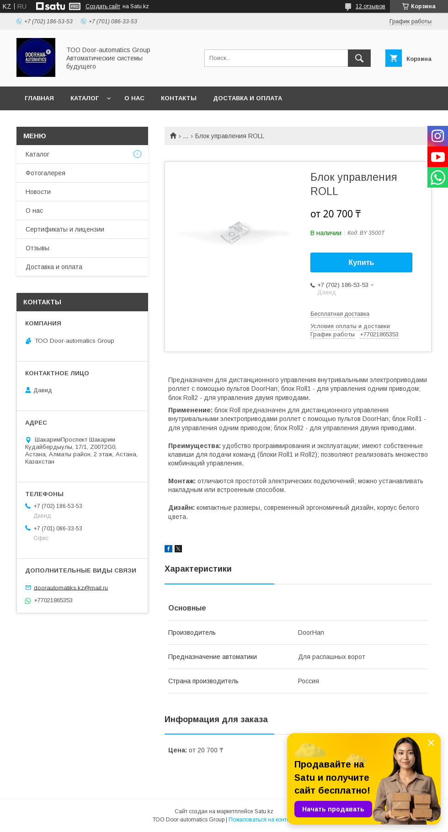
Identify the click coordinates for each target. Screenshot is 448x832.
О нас (134, 98)
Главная (39, 98)
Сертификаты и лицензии (65, 229)
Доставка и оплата (247, 98)
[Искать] (359, 58)
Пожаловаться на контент (262, 819)
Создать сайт (102, 6)
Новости (38, 191)
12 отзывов (370, 6)
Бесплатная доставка (339, 313)
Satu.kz (264, 811)
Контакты (179, 98)
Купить (361, 262)
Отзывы (37, 248)
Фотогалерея (45, 173)
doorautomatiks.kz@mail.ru (71, 587)
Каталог (84, 98)
